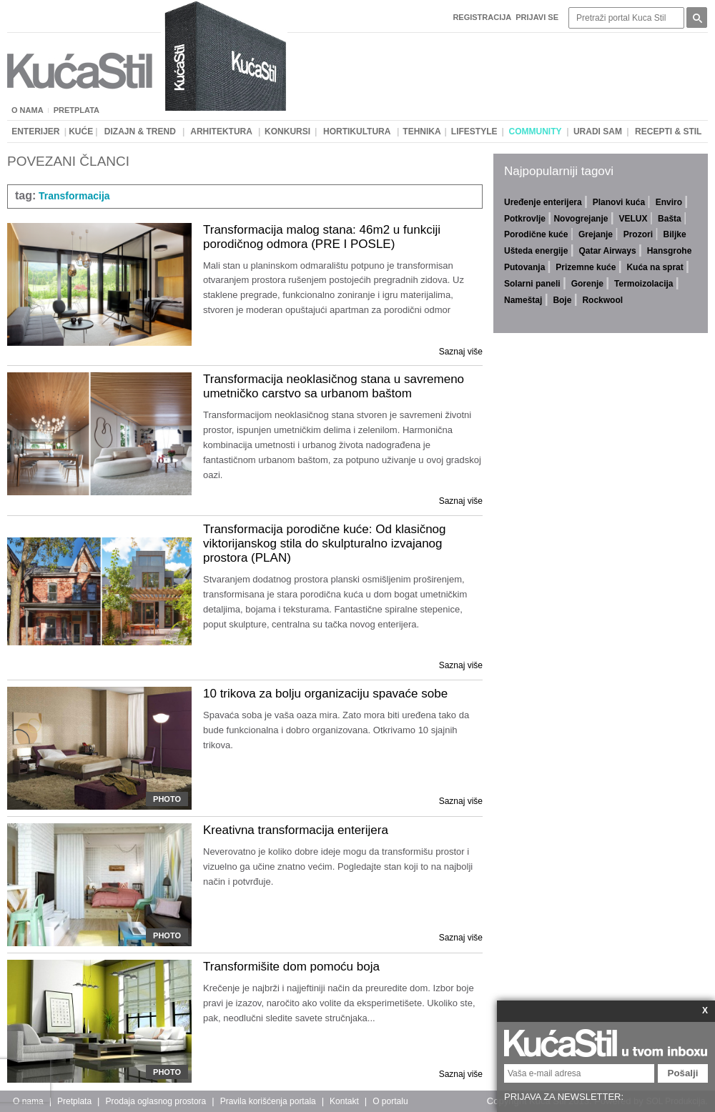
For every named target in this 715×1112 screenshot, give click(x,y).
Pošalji (683, 1073)
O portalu (390, 1101)
